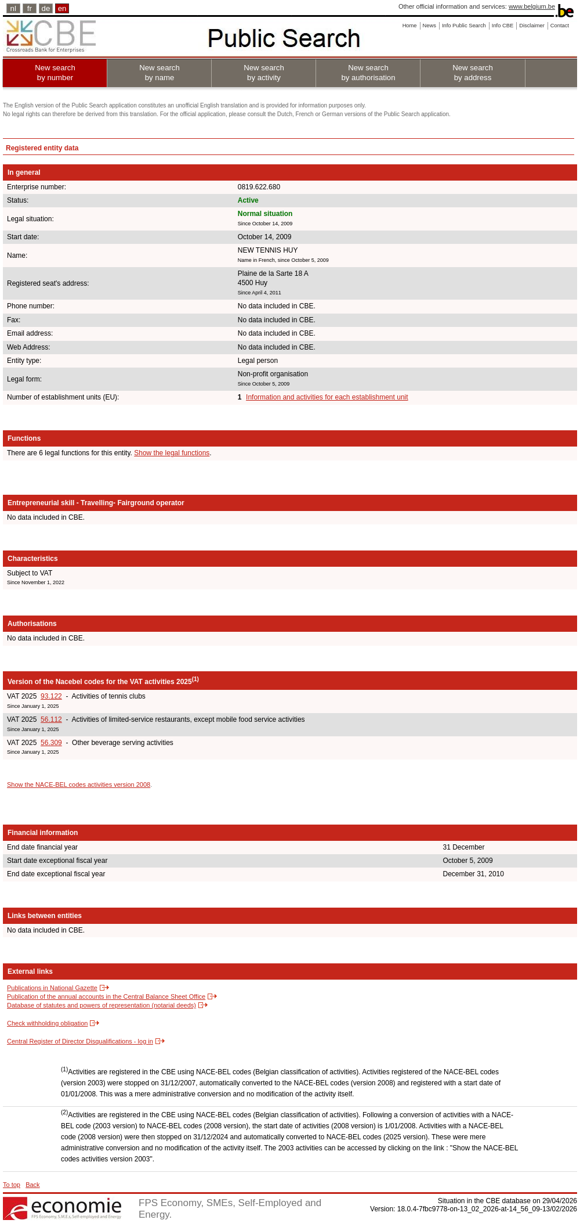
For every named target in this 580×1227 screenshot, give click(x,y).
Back (32, 1184)
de (46, 8)
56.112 (51, 719)
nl (13, 8)
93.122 (51, 696)
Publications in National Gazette (52, 987)
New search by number (55, 72)
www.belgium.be (532, 6)
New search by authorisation (368, 72)
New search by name (159, 72)
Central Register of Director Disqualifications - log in (80, 1041)
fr (29, 8)
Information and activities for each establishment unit (327, 397)
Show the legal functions (171, 453)
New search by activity (264, 72)
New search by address (472, 72)
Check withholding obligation (47, 1023)
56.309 (51, 743)
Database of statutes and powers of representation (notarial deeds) (101, 1005)
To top (11, 1184)
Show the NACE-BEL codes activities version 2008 (78, 784)
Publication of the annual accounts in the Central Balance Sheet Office (106, 996)
